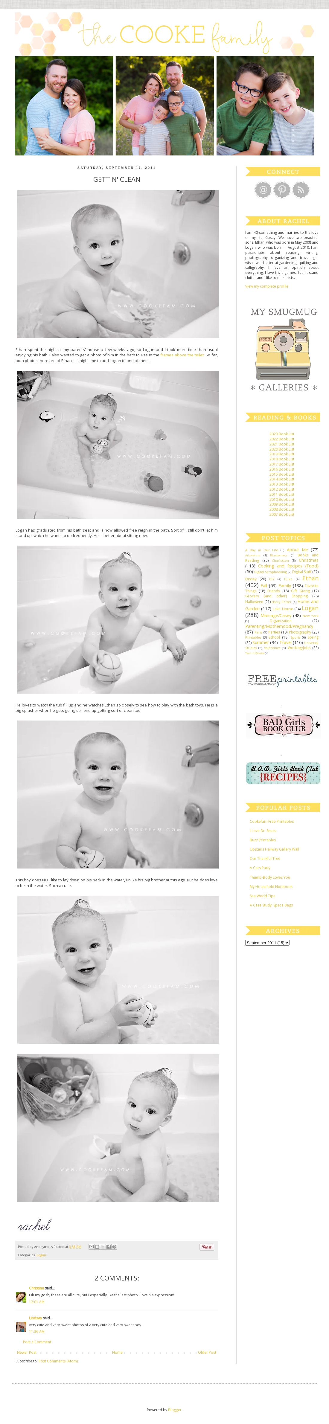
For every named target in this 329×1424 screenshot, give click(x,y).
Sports (295, 637)
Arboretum (252, 555)
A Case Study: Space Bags (271, 905)
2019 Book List (281, 454)
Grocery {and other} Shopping (276, 596)
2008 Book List (281, 509)
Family (284, 585)
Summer (260, 642)
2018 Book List (281, 459)
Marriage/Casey (276, 615)
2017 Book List (281, 464)
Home (117, 1352)
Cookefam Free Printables (272, 821)
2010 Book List (281, 499)
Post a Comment (37, 1341)
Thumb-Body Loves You (270, 877)
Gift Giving (300, 590)
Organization (280, 620)
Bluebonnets (278, 555)
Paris (258, 632)
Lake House (283, 608)
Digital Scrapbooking (270, 572)
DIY (272, 579)
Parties (274, 632)
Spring (313, 637)
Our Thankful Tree (265, 858)
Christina (36, 1288)
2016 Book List (281, 469)
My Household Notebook (271, 886)
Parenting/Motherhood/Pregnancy (279, 626)
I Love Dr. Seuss (263, 830)
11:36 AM (37, 1331)
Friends (273, 590)
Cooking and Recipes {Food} (288, 566)
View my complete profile (266, 286)
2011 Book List (281, 494)
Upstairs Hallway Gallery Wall (274, 849)
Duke (288, 579)
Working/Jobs (299, 647)
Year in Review (254, 653)
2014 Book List (281, 479)
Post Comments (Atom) (58, 1361)
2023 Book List (281, 433)
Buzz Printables (263, 840)
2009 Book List (281, 504)
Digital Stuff (301, 571)
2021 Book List (281, 444)
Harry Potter (282, 601)
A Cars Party (260, 867)
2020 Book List (281, 449)
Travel (285, 642)
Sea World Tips (262, 895)
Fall (264, 585)
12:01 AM (37, 1301)
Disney (251, 578)
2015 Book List (281, 474)
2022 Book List (281, 439)
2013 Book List (281, 484)
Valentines (272, 647)
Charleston (280, 560)
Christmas (309, 560)
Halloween (254, 601)
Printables (253, 637)
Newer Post (26, 1352)
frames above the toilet (181, 355)
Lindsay (35, 1318)
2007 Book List (281, 514)
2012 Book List (281, 489)
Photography (300, 632)
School (274, 637)
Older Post (207, 1352)
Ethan (310, 578)
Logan (41, 1255)
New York (311, 615)
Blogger (175, 1409)
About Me (297, 549)
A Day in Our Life (261, 550)
